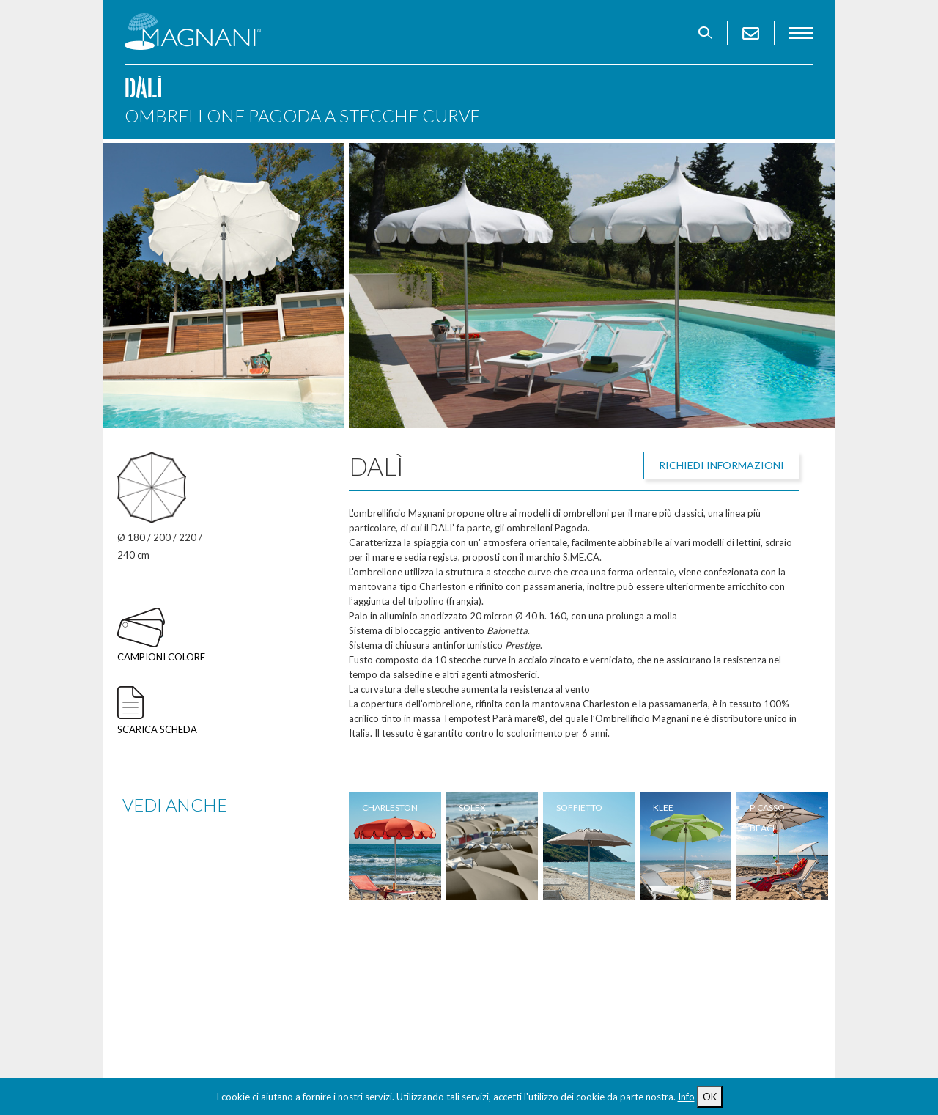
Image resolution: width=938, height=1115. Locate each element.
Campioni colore (161, 657)
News (498, 991)
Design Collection (353, 970)
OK (710, 1097)
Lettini (142, 970)
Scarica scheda (157, 729)
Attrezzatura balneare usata (382, 991)
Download (513, 1012)
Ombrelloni (154, 929)
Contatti (149, 1032)
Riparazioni (514, 950)
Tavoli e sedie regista (179, 1012)
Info (686, 1097)
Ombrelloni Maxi (167, 950)
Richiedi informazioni (721, 465)
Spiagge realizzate (533, 929)
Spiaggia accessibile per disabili (386, 1012)
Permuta (507, 970)
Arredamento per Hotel (366, 950)
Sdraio (142, 991)
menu (801, 33)
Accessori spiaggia (354, 929)
